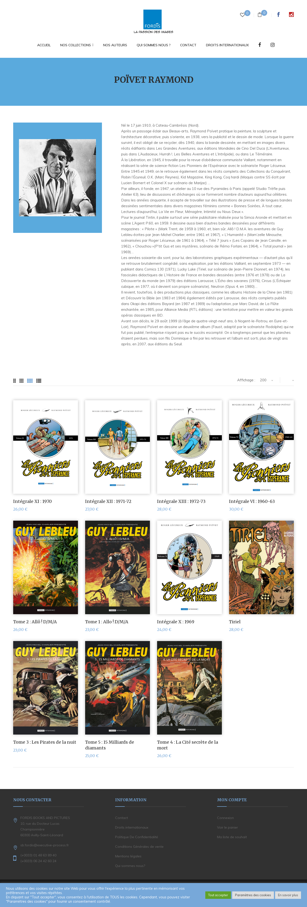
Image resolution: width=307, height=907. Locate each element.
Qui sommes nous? (130, 866)
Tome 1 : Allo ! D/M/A (106, 621)
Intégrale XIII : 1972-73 (181, 501)
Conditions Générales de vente (139, 846)
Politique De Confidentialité (136, 837)
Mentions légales (128, 856)
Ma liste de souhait (232, 837)
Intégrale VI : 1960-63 (252, 501)
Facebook (278, 14)
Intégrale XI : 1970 (32, 501)
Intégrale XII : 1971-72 (108, 501)
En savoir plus (288, 895)
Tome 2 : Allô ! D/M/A (35, 621)
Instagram (291, 14)
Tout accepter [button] (218, 895)
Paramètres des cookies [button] (253, 895)
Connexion (225, 818)
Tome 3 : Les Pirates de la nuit (44, 742)
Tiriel (235, 621)
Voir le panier (227, 827)
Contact (121, 818)
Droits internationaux (131, 827)
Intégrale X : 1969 (175, 621)
